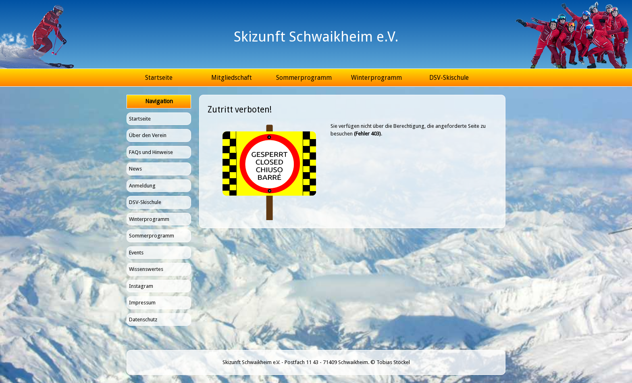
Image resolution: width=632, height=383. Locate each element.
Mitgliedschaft (231, 77)
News (135, 169)
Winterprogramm (376, 77)
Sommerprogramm (304, 77)
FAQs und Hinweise (151, 152)
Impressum (142, 303)
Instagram (141, 286)
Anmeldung (142, 186)
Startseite (159, 77)
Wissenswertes (146, 269)
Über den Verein (147, 135)
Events (136, 253)
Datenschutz (143, 319)
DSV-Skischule (449, 77)
